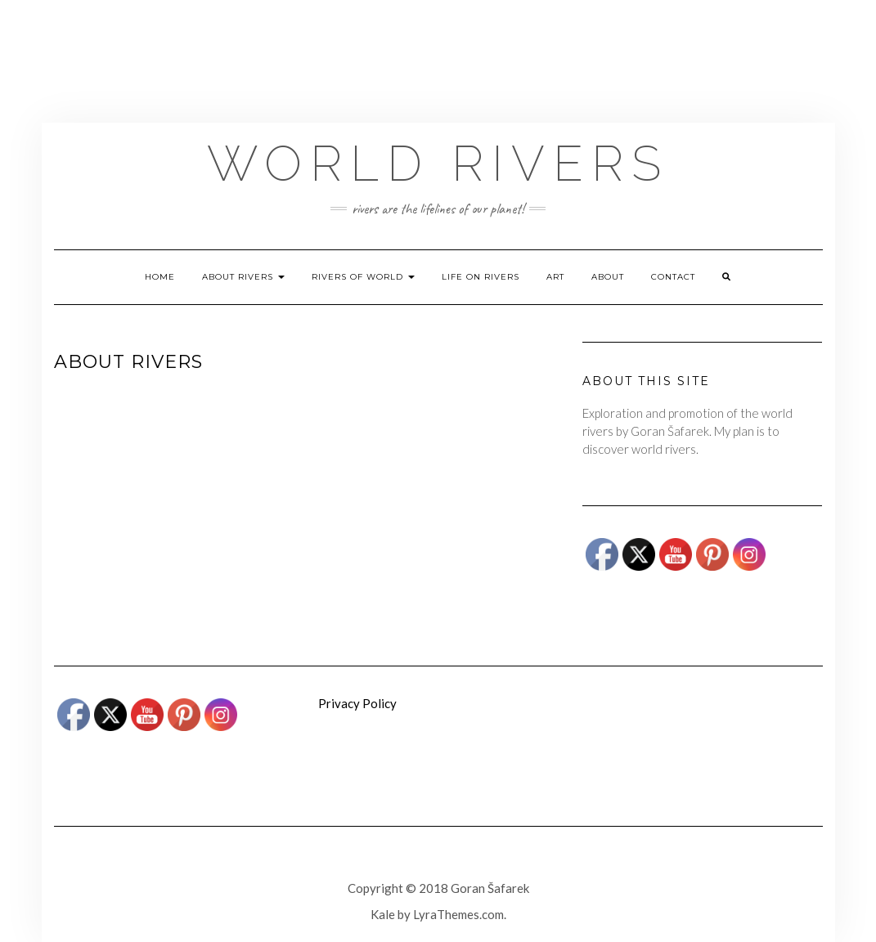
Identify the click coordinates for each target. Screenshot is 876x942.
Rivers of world (363, 276)
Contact (673, 276)
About (607, 276)
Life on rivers (480, 276)
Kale (383, 914)
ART (555, 276)
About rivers (243, 276)
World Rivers (438, 163)
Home (160, 276)
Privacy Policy (357, 703)
